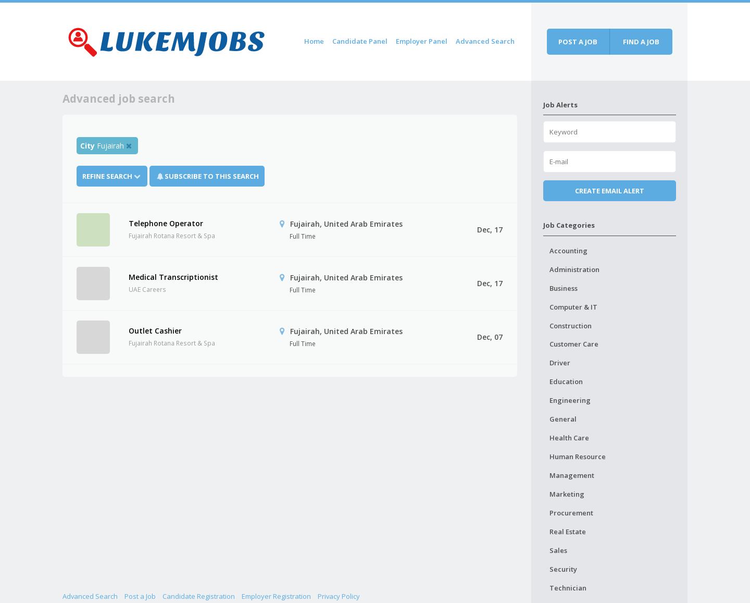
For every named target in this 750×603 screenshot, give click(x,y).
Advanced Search (485, 41)
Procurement (571, 513)
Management (571, 475)
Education (566, 381)
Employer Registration (276, 596)
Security (563, 569)
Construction (570, 325)
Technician (567, 588)
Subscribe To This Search (212, 176)
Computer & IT (573, 307)
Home (314, 41)
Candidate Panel (360, 41)
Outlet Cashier (155, 331)
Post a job (577, 41)
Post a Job (140, 596)
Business (563, 288)
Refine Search (112, 176)
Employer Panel (421, 41)
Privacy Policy (339, 596)
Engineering (570, 400)
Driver (559, 362)
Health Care (569, 437)
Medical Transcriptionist (173, 277)
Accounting (568, 250)
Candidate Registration (198, 596)
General (563, 419)
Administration (574, 269)
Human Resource (577, 456)
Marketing (566, 494)
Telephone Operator (166, 223)
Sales (558, 550)
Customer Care (573, 344)
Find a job (641, 41)
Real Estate (567, 531)
